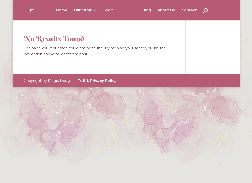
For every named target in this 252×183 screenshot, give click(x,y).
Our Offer (83, 10)
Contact (189, 10)
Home (61, 10)
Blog (146, 10)
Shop (108, 10)
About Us (166, 10)
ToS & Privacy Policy (97, 80)
